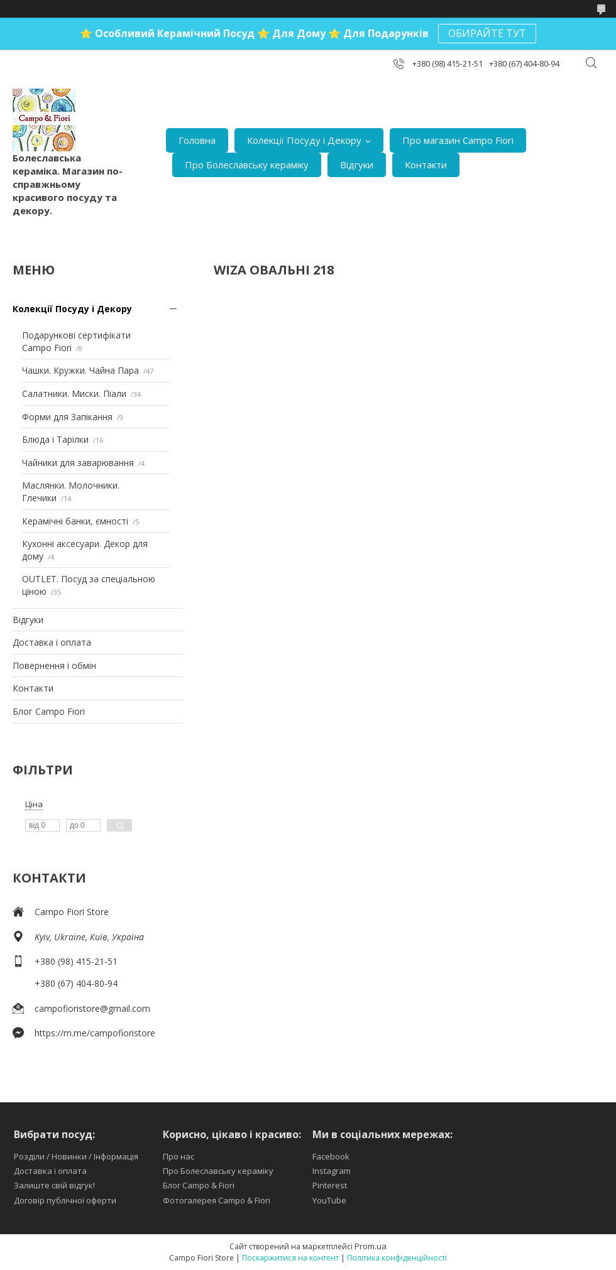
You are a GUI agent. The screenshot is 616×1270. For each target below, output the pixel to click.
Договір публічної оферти (65, 1200)
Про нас (178, 1156)
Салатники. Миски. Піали (74, 393)
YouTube (329, 1200)
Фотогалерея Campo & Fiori (216, 1200)
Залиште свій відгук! (54, 1185)
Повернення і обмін (54, 665)
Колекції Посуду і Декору (304, 140)
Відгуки (356, 164)
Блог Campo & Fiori (198, 1185)
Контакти (426, 164)
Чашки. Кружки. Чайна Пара (80, 370)
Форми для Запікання (67, 417)
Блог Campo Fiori (49, 711)
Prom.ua (371, 1246)
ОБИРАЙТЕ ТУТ (487, 33)
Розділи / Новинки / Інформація (76, 1156)
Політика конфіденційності (397, 1257)
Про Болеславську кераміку (247, 164)
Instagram (331, 1170)
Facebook (330, 1156)
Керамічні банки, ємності (75, 521)
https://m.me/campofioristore (95, 1033)
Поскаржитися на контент (290, 1257)
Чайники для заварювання (78, 463)
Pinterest (329, 1185)
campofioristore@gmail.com (92, 1008)
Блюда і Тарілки (55, 439)
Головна (197, 140)
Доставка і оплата (52, 642)
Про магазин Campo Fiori (458, 140)
